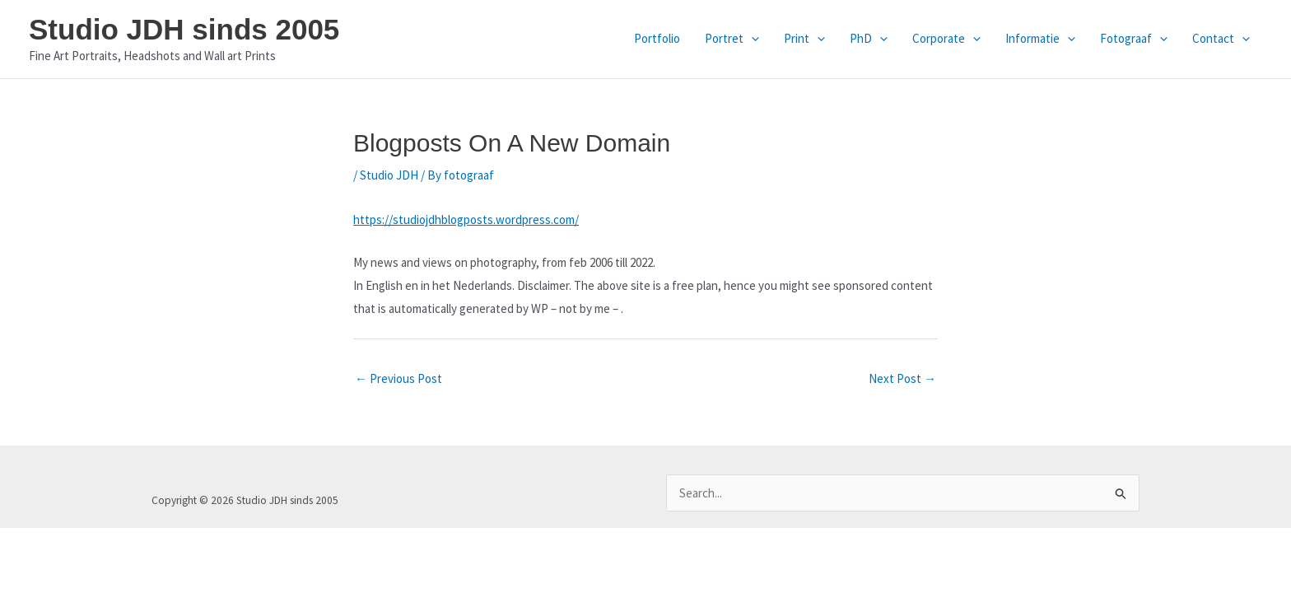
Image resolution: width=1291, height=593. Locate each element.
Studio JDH (389, 175)
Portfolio (657, 38)
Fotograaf (1133, 39)
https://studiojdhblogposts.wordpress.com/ (466, 219)
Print (804, 39)
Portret (732, 39)
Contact (1221, 39)
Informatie (1040, 39)
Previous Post (398, 378)
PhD (869, 39)
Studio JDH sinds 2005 (184, 29)
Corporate (946, 39)
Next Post (902, 378)
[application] (751, 39)
